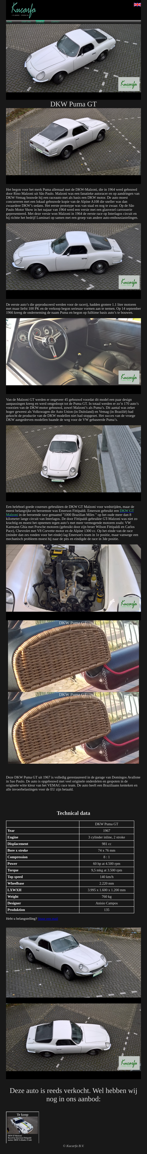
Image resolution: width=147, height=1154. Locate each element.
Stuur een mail (48, 918)
